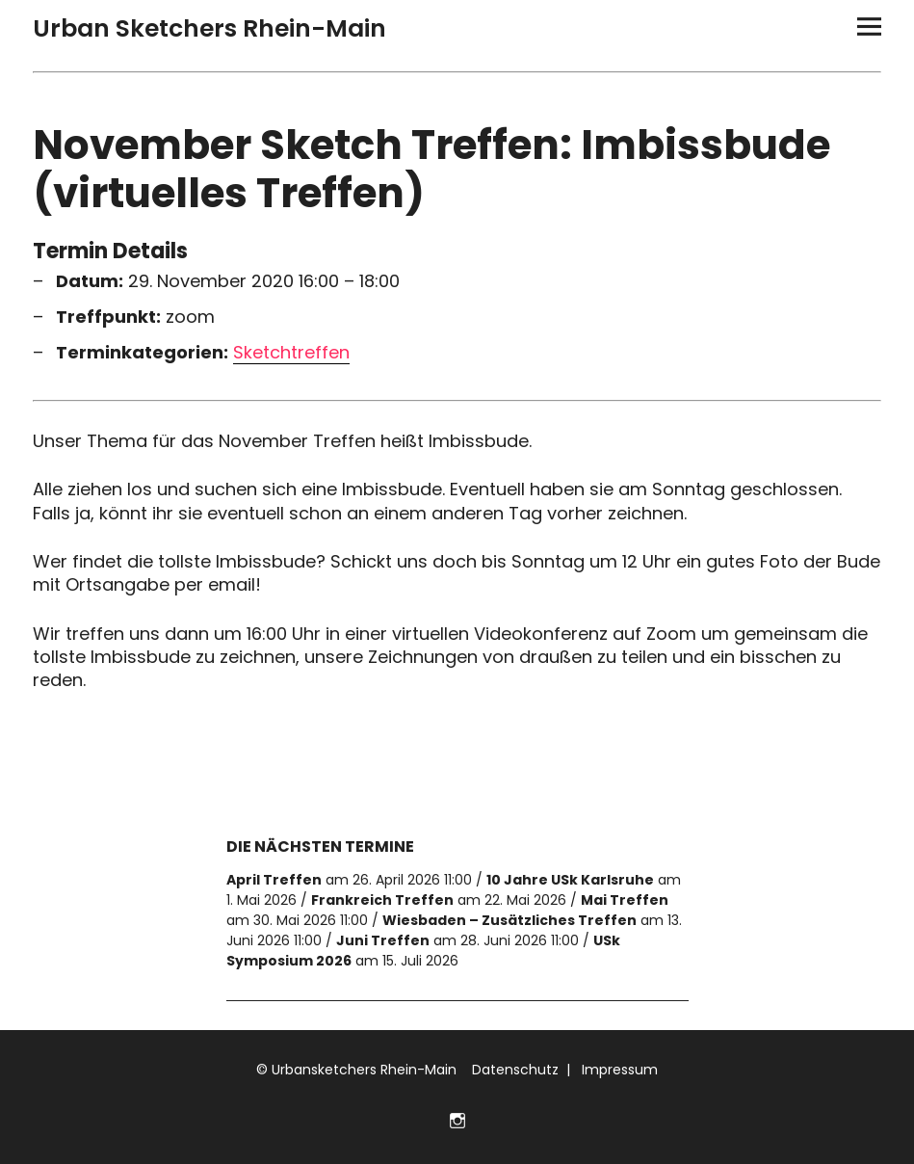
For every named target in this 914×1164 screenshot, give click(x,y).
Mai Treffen (624, 900)
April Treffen (274, 879)
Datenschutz (513, 1069)
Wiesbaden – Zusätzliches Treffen (509, 920)
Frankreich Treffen (382, 900)
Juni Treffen (383, 940)
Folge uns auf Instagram (457, 1118)
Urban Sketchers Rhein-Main (209, 28)
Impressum (618, 1069)
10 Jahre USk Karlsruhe (570, 879)
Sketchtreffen (291, 352)
